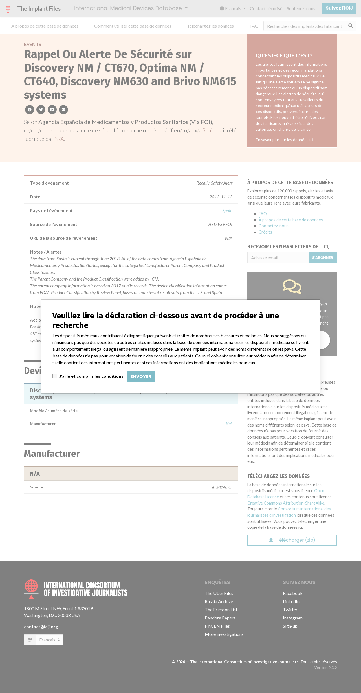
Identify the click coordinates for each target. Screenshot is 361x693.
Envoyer (140, 376)
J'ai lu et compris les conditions (91, 376)
